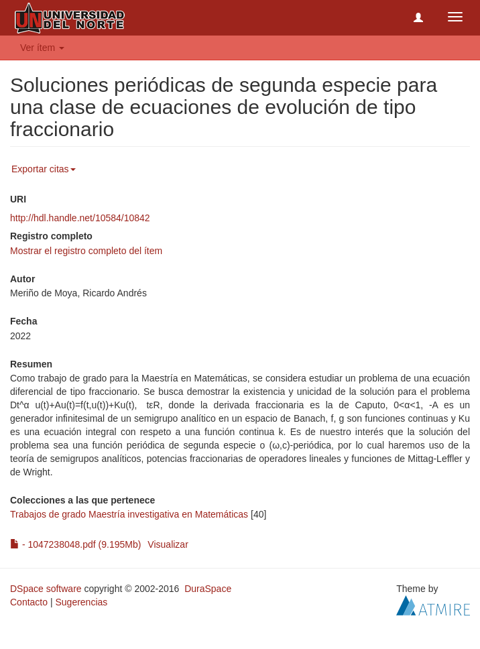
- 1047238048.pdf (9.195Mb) (75, 544)
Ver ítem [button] (42, 47)
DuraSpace (207, 588)
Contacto (29, 602)
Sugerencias (81, 602)
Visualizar (167, 544)
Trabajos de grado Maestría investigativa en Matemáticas (129, 514)
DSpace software (46, 588)
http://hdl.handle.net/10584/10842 (80, 218)
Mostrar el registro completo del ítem (86, 250)
